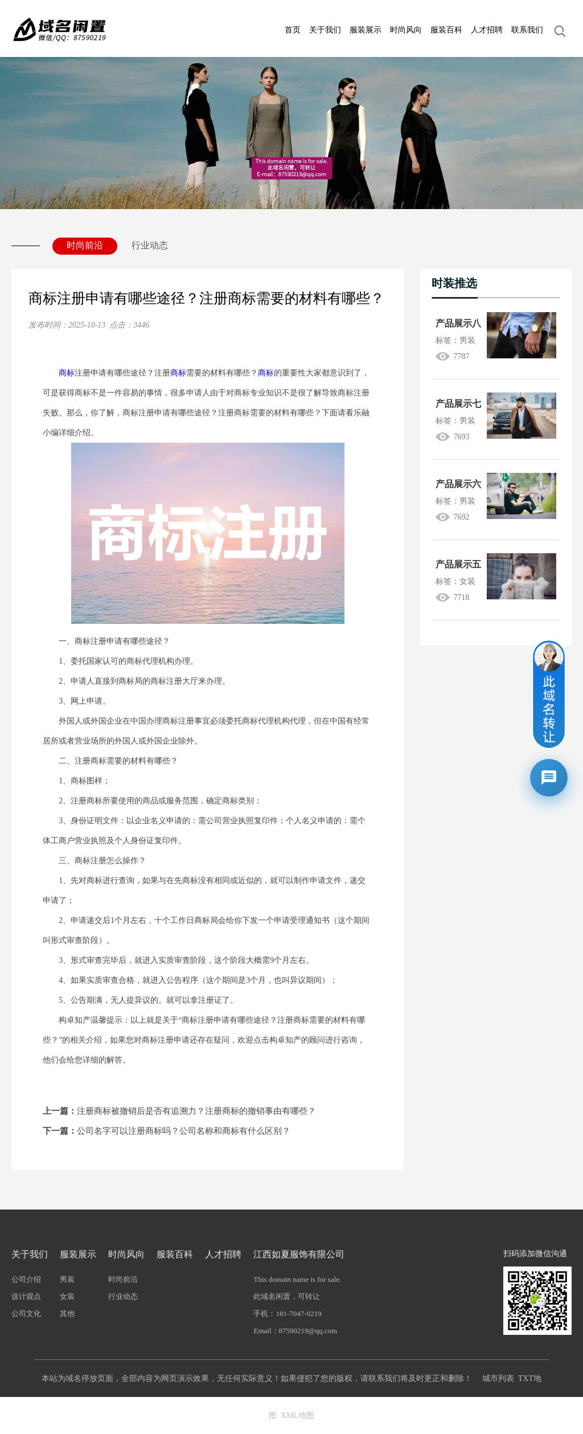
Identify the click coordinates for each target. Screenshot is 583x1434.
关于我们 (325, 30)
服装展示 (365, 30)
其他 (67, 1313)
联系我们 (527, 30)
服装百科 (446, 30)
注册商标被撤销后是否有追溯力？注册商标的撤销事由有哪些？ (179, 1111)
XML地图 (297, 1415)
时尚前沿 (85, 245)
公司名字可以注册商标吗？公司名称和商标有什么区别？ (166, 1130)
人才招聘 (487, 30)
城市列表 (498, 1378)
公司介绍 (26, 1279)
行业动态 (150, 245)
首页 (293, 30)
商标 (67, 373)
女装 (67, 1296)
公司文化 (26, 1313)
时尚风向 (406, 30)
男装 (67, 1279)
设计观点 (26, 1296)
